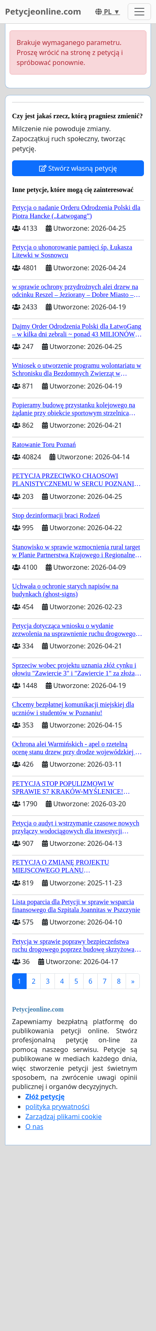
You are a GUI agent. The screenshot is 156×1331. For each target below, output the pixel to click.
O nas (34, 1126)
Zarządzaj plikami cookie (63, 1116)
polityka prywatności (57, 1106)
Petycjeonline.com (43, 11)
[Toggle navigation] (139, 11)
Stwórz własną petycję (78, 168)
